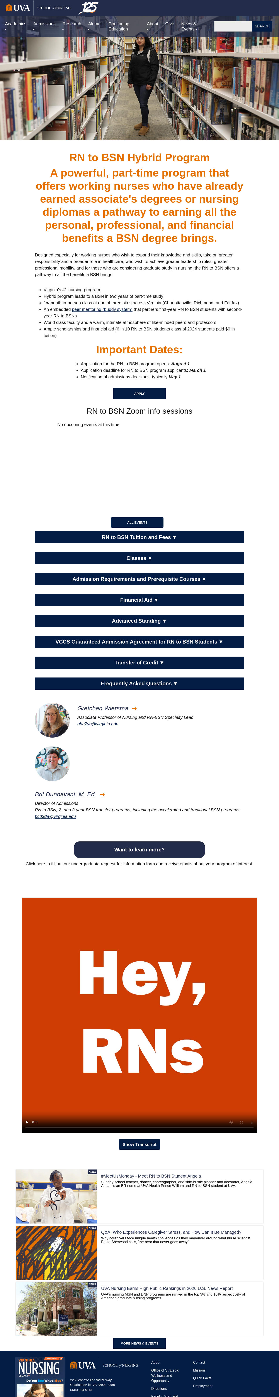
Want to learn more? (139, 850)
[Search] (233, 26)
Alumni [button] (95, 23)
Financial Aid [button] (139, 600)
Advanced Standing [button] (139, 621)
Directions (159, 1388)
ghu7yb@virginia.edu (97, 723)
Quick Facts (202, 1378)
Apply (139, 393)
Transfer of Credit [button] (140, 663)
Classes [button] (139, 558)
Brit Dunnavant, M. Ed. (70, 794)
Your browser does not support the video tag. (139, 1015)
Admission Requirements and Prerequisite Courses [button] (139, 579)
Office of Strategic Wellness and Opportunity (165, 1375)
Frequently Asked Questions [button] (139, 684)
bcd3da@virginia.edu (55, 816)
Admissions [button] (44, 23)
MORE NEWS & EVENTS (139, 1343)
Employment (203, 1386)
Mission (199, 1370)
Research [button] (72, 23)
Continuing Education (119, 26)
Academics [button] (15, 23)
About (155, 1362)
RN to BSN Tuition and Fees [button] (139, 537)
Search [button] (262, 26)
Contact (199, 1362)
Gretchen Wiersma (107, 708)
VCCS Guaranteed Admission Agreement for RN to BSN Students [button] (139, 642)
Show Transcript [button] (139, 1144)
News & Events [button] (188, 26)
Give (169, 23)
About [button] (152, 23)
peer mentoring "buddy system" (102, 309)
